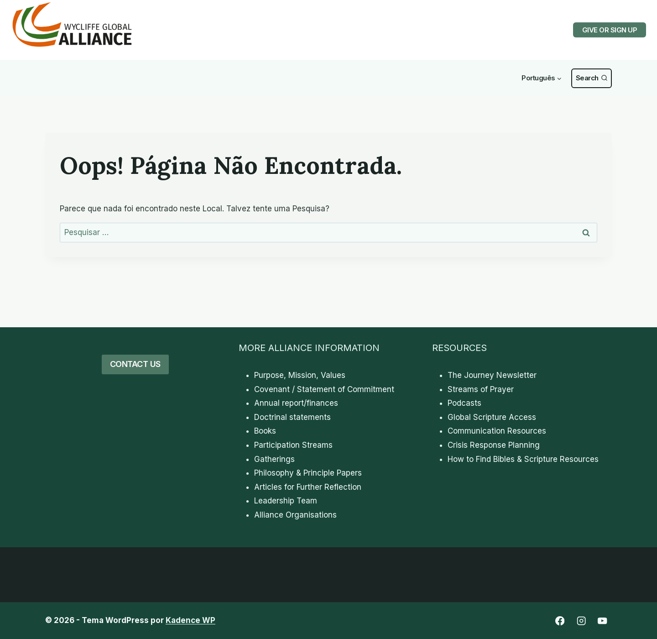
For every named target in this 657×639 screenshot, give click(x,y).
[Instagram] (581, 621)
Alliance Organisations (295, 514)
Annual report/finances (296, 403)
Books (265, 430)
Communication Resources (497, 430)
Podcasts (464, 403)
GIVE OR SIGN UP (609, 30)
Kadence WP (190, 620)
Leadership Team (285, 500)
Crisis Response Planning (494, 445)
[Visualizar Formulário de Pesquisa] (591, 78)
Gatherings (274, 459)
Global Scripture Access (492, 417)
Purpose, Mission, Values (299, 375)
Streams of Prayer (481, 389)
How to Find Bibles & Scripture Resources (523, 459)
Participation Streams (293, 445)
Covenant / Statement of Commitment (324, 389)
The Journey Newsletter (492, 375)
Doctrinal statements (292, 417)
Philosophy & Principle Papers (308, 472)
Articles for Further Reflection (307, 487)
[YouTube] (602, 621)
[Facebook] (559, 621)
